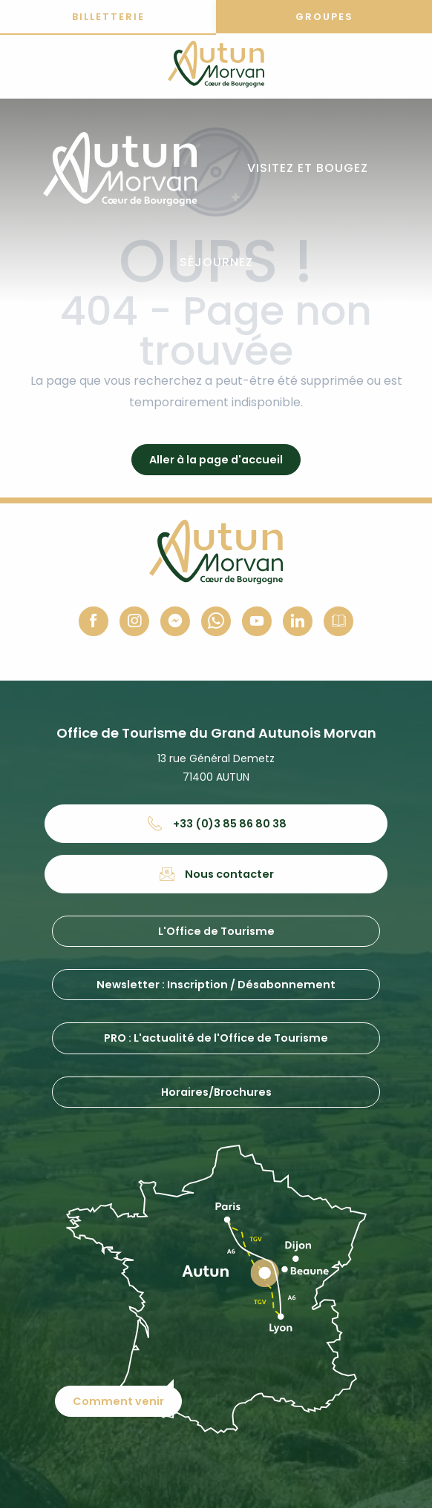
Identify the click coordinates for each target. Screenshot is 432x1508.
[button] (308, 168)
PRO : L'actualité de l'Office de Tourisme (216, 1038)
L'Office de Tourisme (216, 931)
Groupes (324, 17)
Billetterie (108, 17)
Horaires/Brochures (216, 1092)
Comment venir (118, 1401)
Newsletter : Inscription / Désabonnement (216, 984)
